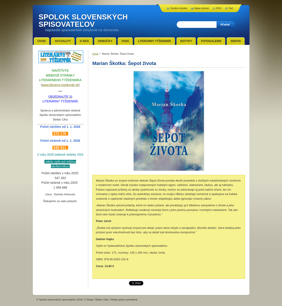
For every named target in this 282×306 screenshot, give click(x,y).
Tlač (230, 8)
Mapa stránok (201, 8)
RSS (218, 8)
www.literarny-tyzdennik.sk (60, 85)
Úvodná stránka (178, 8)
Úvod (95, 53)
